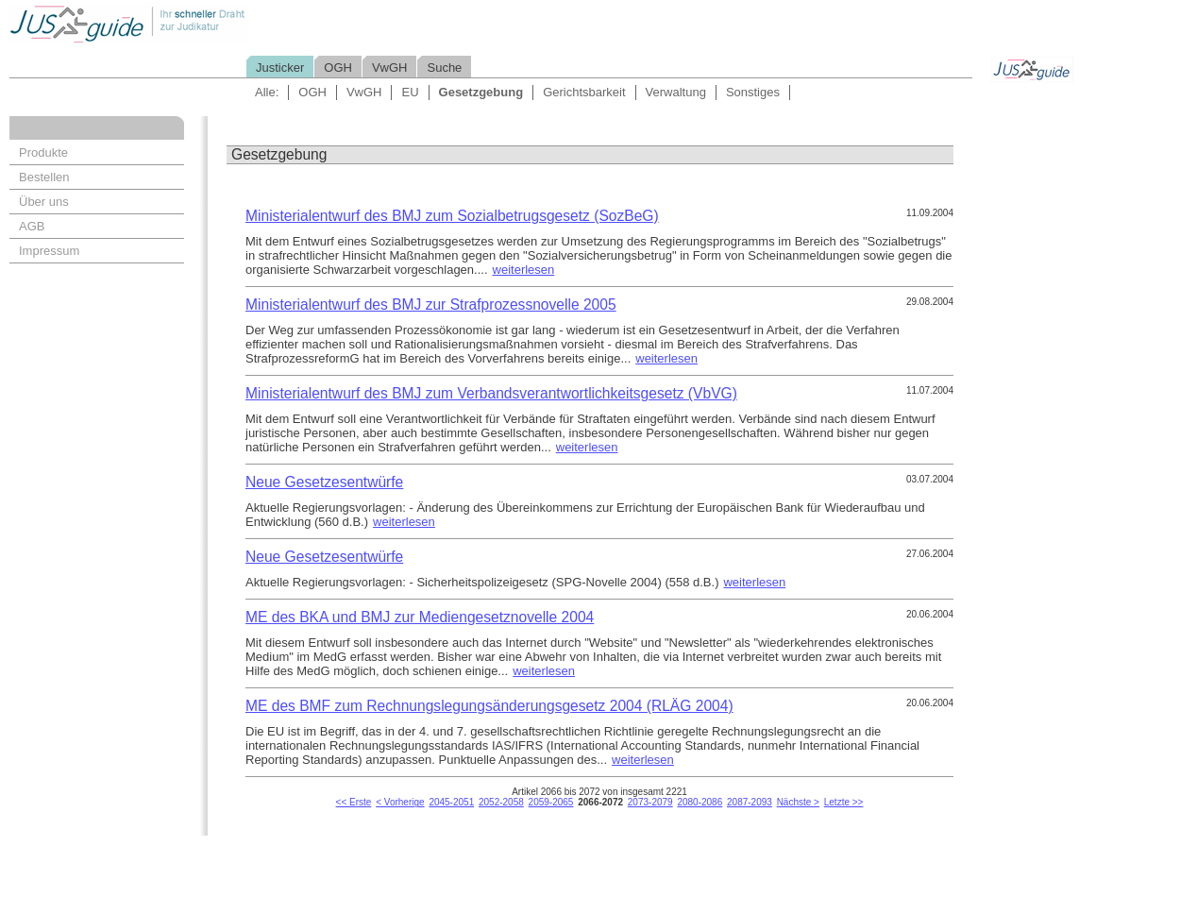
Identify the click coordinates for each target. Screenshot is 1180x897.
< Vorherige (400, 802)
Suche (444, 67)
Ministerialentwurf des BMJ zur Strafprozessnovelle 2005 (430, 304)
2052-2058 (501, 802)
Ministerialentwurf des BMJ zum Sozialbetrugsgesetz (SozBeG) (452, 216)
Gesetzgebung (481, 92)
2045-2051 (451, 802)
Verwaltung (676, 92)
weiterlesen (524, 269)
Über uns (44, 202)
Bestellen (44, 177)
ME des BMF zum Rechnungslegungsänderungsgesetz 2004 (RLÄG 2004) (489, 706)
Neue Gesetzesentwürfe (324, 482)
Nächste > (798, 802)
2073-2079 (650, 802)
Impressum (49, 251)
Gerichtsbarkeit (584, 92)
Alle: (266, 92)
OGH (338, 67)
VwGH (390, 67)
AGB (31, 226)
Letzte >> (844, 802)
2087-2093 (749, 802)
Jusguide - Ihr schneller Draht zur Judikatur (189, 23)
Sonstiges (753, 92)
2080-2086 (699, 802)
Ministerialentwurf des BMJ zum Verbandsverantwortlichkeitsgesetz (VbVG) (491, 393)
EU (409, 92)
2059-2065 (551, 802)
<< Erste (354, 802)
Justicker (280, 67)
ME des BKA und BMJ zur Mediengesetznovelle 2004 (419, 617)
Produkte (43, 152)
